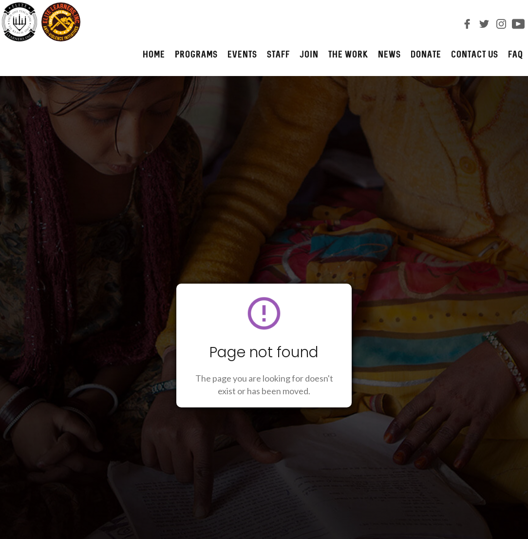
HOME (154, 54)
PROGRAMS (196, 54)
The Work (348, 54)
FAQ (515, 54)
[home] (40, 21)
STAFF (278, 54)
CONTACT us (474, 54)
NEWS (389, 54)
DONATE (426, 54)
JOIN (309, 54)
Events (242, 54)
